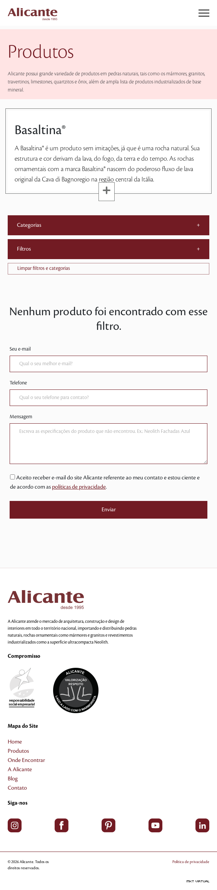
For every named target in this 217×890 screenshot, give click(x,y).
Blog (13, 779)
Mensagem (21, 416)
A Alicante (20, 770)
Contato (17, 788)
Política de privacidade (190, 862)
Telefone (18, 383)
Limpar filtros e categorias (43, 268)
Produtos (18, 751)
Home (15, 742)
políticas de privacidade (79, 487)
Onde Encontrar (26, 760)
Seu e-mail (20, 349)
